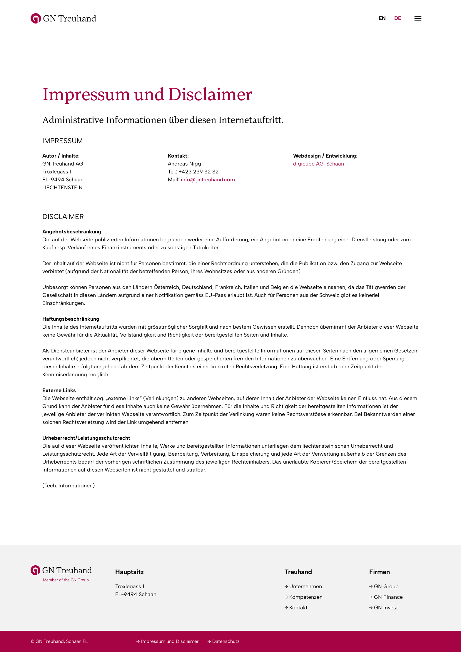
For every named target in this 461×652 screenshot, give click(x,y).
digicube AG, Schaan (318, 164)
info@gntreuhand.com (208, 179)
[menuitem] (382, 18)
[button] (417, 18)
